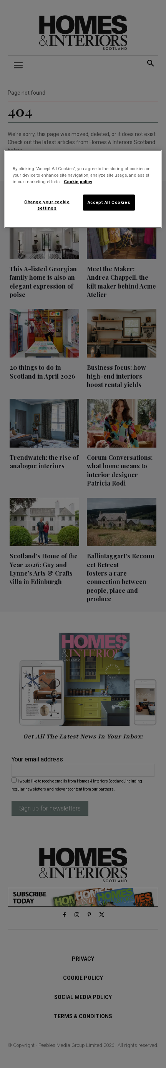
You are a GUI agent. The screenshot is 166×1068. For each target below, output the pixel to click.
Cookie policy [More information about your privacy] (78, 181)
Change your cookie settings (47, 205)
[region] (83, 189)
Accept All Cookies (109, 202)
